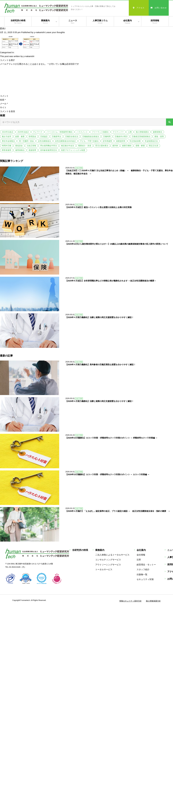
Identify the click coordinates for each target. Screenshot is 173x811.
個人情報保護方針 (153, 572)
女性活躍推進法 (44, 141)
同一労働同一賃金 (26, 141)
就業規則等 (120, 141)
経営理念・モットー (146, 536)
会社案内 (127, 21)
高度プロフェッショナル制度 (73, 150)
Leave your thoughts (55, 32)
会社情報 (141, 526)
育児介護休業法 (101, 146)
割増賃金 (32, 136)
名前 (3, 100)
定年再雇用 (107, 141)
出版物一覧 (142, 545)
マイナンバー (118, 132)
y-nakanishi (39, 32)
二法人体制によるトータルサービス (112, 526)
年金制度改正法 (151, 141)
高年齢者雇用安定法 (48, 150)
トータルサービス (103, 540)
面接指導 (32, 150)
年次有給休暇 (135, 141)
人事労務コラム (100, 21)
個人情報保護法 (142, 132)
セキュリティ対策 (145, 550)
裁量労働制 (126, 146)
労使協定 (44, 136)
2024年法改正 (7, 132)
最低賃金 (19, 146)
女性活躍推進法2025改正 (65, 141)
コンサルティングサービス (108, 531)
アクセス (139, 8)
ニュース (72, 21)
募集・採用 (159, 136)
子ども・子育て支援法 (89, 141)
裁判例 (115, 146)
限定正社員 (153, 146)
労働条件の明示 (121, 136)
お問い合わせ (159, 8)
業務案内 (45, 21)
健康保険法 (157, 132)
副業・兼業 (20, 136)
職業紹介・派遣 (84, 146)
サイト (3, 107)
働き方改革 (6, 136)
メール (4, 103)
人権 (130, 132)
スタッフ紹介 (143, 540)
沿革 (139, 531)
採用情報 (155, 21)
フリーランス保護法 (100, 132)
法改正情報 (31, 146)
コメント (4, 96)
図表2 (2, 28)
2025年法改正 (23, 132)
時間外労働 (6, 146)
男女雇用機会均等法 (48, 146)
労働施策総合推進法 (90, 136)
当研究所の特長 (18, 21)
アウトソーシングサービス (108, 536)
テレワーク (37, 132)
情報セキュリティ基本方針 (130, 572)
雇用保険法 (20, 150)
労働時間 (107, 136)
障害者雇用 (6, 150)
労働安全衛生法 (71, 136)
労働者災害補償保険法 (141, 136)
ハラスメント (82, 132)
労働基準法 (56, 136)
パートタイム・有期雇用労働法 (59, 132)
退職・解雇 (140, 146)
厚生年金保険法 (8, 141)
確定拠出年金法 (67, 146)
